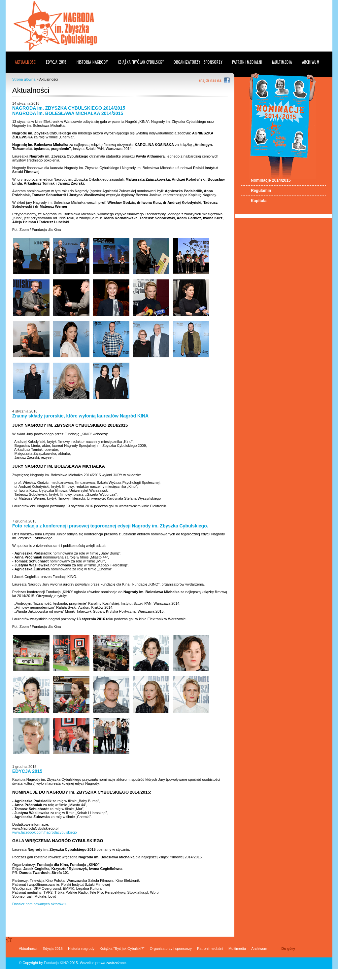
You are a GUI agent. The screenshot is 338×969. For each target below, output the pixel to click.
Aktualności (28, 949)
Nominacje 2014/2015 (271, 180)
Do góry (288, 949)
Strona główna (23, 79)
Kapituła (258, 200)
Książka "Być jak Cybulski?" (122, 949)
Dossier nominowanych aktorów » (39, 904)
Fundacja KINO (56, 963)
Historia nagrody (81, 949)
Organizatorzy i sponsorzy (171, 949)
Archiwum (259, 949)
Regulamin (261, 190)
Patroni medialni (210, 949)
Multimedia (237, 949)
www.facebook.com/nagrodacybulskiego (44, 832)
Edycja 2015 (53, 949)
